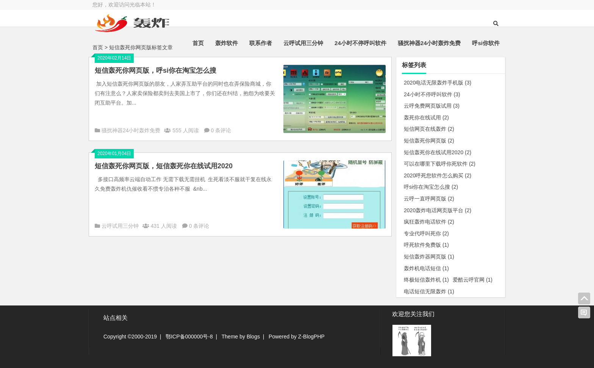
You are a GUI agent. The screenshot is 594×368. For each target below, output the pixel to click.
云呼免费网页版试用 (432, 106)
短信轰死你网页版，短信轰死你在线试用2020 (164, 166)
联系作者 (260, 43)
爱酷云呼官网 (472, 280)
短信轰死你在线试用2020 (437, 152)
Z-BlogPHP (311, 337)
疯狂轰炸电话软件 (429, 222)
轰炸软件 (226, 43)
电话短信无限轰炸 (429, 291)
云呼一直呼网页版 (429, 199)
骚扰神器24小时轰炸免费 (429, 43)
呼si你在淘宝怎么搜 (431, 187)
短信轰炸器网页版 (429, 257)
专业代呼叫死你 (426, 233)
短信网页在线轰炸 (429, 129)
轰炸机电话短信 (426, 268)
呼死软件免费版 (426, 245)
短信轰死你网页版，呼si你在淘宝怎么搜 (155, 70)
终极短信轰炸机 (426, 280)
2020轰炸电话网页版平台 (437, 210)
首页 (198, 43)
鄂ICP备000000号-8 (189, 337)
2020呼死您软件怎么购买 (437, 175)
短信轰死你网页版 (429, 141)
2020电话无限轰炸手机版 (437, 83)
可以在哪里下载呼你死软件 (439, 164)
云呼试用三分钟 (303, 43)
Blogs (253, 337)
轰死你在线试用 (426, 117)
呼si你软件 (486, 43)
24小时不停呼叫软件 (360, 43)
